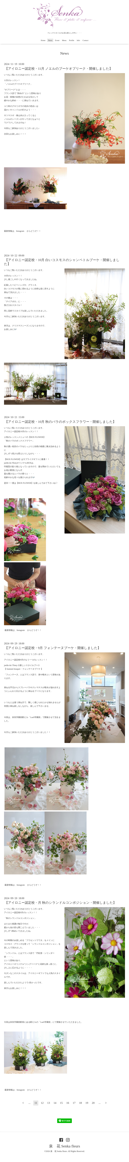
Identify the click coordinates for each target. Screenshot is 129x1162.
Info (78, 40)
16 (67, 1102)
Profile (71, 40)
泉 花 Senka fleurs (64, 1146)
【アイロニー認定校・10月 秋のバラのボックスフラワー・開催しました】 (60, 421)
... (29, 1102)
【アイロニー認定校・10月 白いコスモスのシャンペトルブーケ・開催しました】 (62, 262)
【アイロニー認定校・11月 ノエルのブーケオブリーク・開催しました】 (58, 68)
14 (55, 1102)
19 (86, 1102)
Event (57, 40)
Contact (85, 40)
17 (74, 1102)
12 (42, 1102)
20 (93, 1102)
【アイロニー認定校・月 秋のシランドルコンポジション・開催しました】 (60, 902)
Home (43, 40)
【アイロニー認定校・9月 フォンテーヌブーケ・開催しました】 (53, 648)
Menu (64, 40)
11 (36, 1102)
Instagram (20, 231)
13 (48, 1102)
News (50, 40)
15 (61, 1102)
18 (80, 1102)
